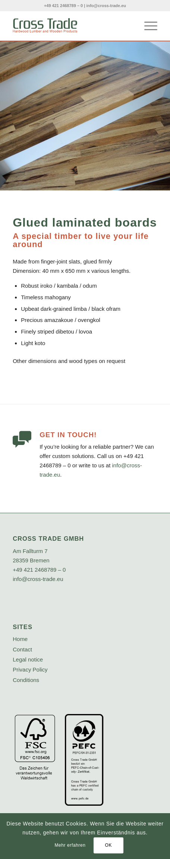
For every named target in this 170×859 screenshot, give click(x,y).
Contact (22, 649)
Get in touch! (68, 435)
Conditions (26, 680)
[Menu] (147, 26)
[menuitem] (147, 26)
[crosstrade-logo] (70, 26)
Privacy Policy (30, 669)
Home (20, 639)
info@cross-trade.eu (106, 5)
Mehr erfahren (69, 845)
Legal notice (28, 659)
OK (108, 845)
